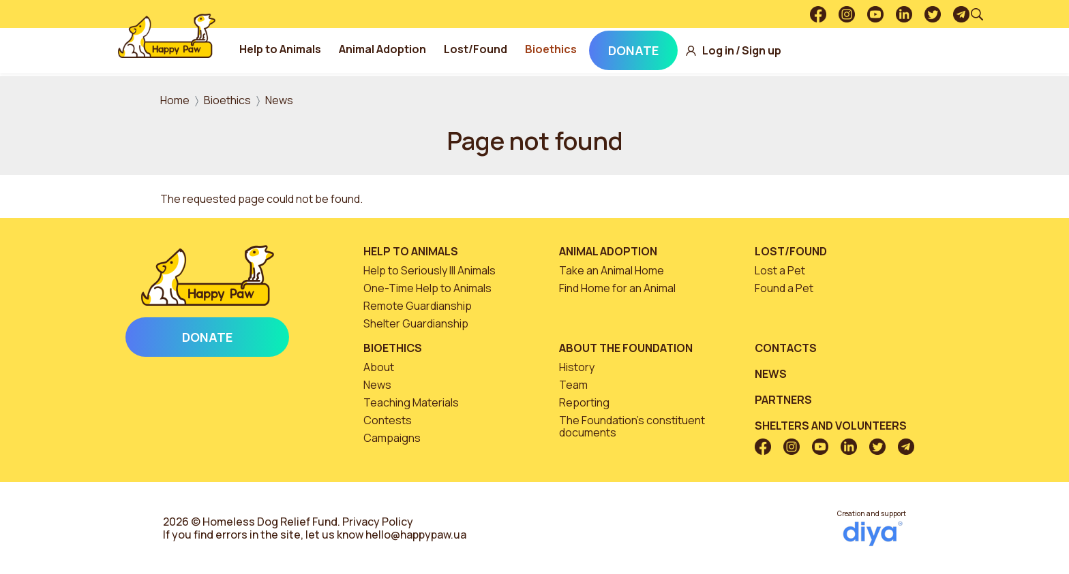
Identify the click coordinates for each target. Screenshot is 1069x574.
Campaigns (392, 437)
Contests (387, 420)
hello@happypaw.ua (415, 534)
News (279, 100)
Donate (638, 50)
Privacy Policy (377, 521)
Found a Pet (784, 288)
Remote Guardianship (417, 305)
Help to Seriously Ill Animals (429, 270)
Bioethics (556, 49)
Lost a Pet (780, 270)
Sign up (766, 50)
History (576, 367)
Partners (783, 400)
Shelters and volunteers (831, 425)
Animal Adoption (387, 49)
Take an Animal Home (611, 270)
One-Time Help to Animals (427, 288)
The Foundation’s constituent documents (632, 426)
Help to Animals (285, 49)
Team (573, 384)
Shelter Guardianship (415, 323)
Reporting (584, 402)
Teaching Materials (411, 402)
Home (175, 100)
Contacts (786, 348)
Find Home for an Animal (617, 288)
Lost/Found (480, 49)
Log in (723, 50)
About (378, 367)
